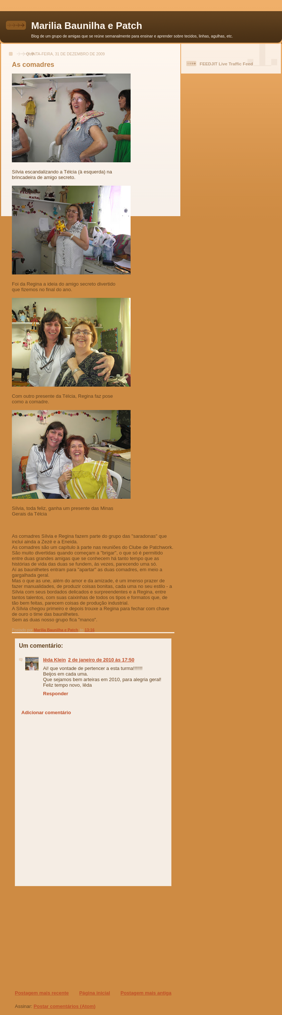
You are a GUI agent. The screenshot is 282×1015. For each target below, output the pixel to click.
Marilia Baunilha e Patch (86, 25)
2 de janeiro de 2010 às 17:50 (101, 660)
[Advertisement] (59, 937)
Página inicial (94, 993)
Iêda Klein (54, 660)
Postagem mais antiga (146, 993)
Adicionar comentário (46, 712)
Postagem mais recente (42, 993)
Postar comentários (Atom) (65, 1006)
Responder (55, 693)
